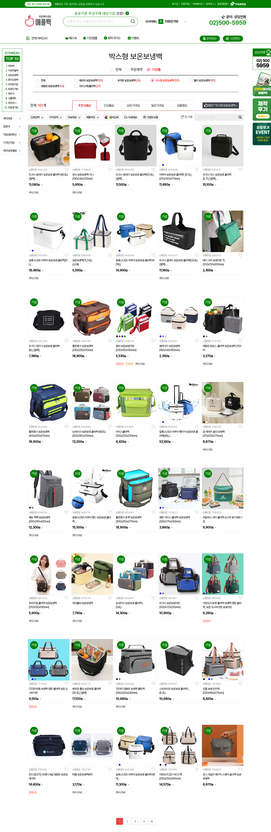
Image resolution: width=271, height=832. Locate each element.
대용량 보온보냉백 (52, 86)
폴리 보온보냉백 (204, 80)
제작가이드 (112, 38)
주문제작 (136, 70)
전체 (118, 70)
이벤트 (133, 38)
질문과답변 (222, 3)
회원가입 (185, 3)
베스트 (71, 38)
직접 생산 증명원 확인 (38, 4)
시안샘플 (90, 38)
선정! (101, 13)
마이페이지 (197, 3)
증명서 (11, 127)
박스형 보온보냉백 (167, 80)
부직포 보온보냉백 (128, 80)
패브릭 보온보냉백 (91, 80)
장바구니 (210, 3)
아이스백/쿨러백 (89, 86)
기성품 (156, 70)
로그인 (175, 3)
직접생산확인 (11, 135)
